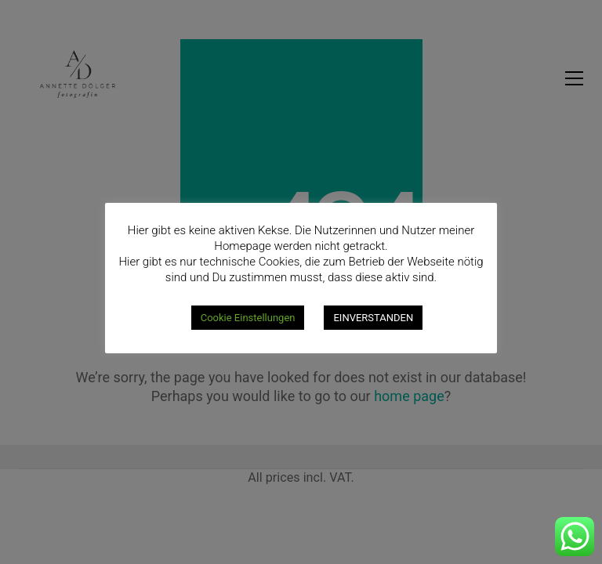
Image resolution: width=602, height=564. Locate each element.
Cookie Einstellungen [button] (248, 318)
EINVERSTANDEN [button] (373, 318)
